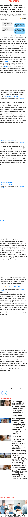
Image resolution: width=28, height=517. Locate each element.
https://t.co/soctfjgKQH (7, 182)
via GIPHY (2, 220)
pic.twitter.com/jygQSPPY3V (8, 184)
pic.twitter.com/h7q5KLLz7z (8, 140)
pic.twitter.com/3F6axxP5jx (13, 286)
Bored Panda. (8, 61)
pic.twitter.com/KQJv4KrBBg (12, 96)
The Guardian (8, 358)
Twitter (6, 66)
